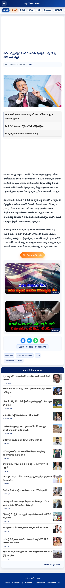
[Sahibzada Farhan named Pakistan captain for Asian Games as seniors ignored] (32, 404)
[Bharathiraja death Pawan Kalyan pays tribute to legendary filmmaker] (32, 442)
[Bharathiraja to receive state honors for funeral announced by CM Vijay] (32, 379)
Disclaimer (29, 583)
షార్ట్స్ (14, 10)
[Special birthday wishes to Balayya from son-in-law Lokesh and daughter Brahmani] (32, 479)
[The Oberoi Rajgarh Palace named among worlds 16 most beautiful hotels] (32, 429)
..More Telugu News (51, 565)
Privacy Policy (17, 583)
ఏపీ (39, 10)
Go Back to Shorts (32, 255)
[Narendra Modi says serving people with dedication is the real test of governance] (32, 454)
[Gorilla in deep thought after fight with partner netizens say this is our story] (32, 504)
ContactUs (40, 583)
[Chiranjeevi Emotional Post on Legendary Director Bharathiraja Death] (32, 392)
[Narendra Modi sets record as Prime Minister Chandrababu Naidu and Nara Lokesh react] (32, 492)
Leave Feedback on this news (32, 347)
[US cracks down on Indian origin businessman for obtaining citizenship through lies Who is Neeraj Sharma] (32, 278)
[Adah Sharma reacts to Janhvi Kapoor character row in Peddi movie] (32, 417)
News (22, 10)
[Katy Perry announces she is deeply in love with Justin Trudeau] (32, 530)
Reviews (58, 10)
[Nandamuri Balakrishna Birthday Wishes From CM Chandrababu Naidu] (32, 517)
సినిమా (31, 10)
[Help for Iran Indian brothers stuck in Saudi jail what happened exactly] (32, 316)
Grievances (51, 583)
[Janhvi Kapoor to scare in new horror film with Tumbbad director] (32, 542)
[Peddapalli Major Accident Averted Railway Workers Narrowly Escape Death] (32, 555)
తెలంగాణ (47, 10)
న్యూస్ (5, 10)
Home (7, 583)
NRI (30, 65)
